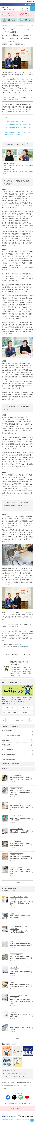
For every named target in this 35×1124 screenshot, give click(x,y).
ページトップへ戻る (17, 1109)
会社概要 (4, 1088)
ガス (4, 1073)
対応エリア (25, 712)
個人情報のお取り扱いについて (24, 1082)
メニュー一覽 (9, 708)
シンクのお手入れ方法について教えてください (18, 124)
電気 (9, 1073)
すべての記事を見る (17, 720)
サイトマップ (24, 1085)
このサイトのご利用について (8, 1082)
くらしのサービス (7, 1076)
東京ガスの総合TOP (18, 1076)
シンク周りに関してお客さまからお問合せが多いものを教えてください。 (17, 133)
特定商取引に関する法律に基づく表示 (10, 1085)
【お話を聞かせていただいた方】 (14, 121)
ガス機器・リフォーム (22, 1073)
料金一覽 (25, 708)
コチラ (16, 99)
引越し (13, 1073)
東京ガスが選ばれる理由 (9, 712)
